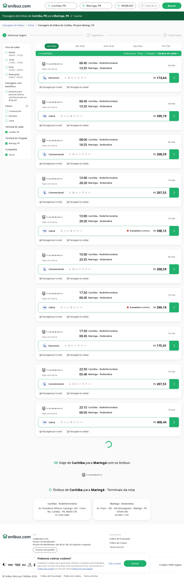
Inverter (76, 16)
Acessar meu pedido (45, 549)
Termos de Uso (117, 547)
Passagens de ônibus (13, 25)
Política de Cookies (118, 543)
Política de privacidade (82, 568)
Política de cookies (46, 568)
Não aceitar (115, 563)
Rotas (31, 25)
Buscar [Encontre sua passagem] (172, 5)
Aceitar (135, 563)
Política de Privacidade (120, 538)
